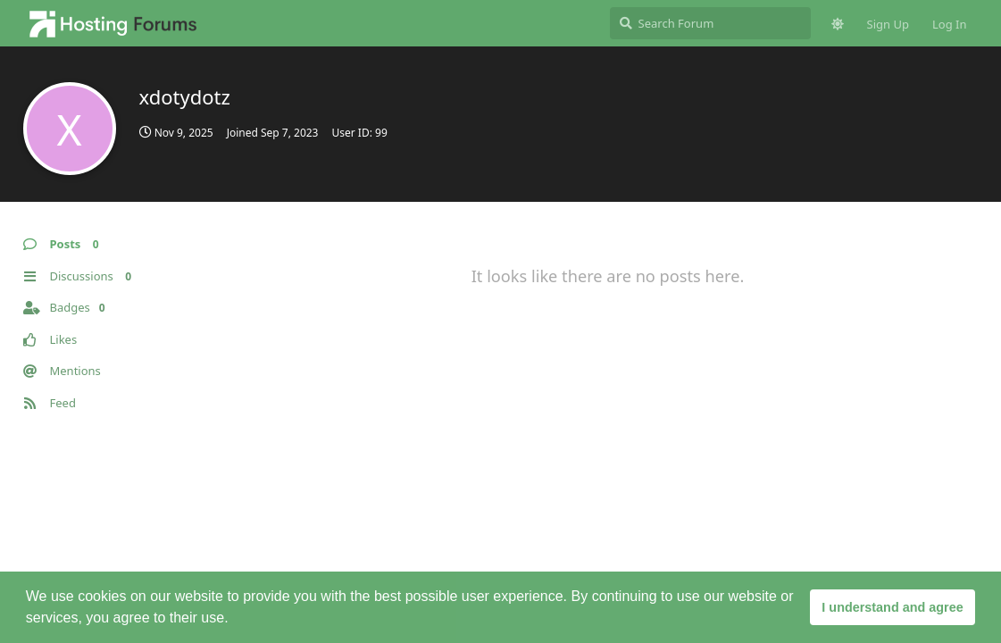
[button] (235, 619)
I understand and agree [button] (892, 607)
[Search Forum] (710, 23)
